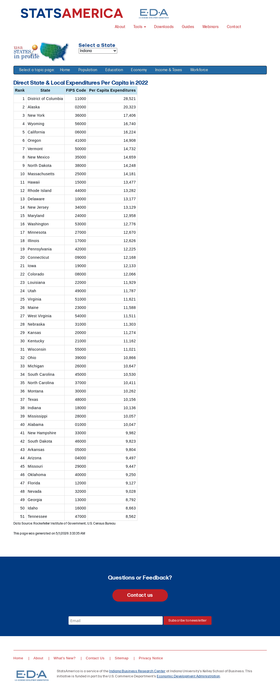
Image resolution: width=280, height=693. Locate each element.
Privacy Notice (151, 658)
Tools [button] (139, 27)
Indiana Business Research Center (137, 671)
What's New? (65, 658)
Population (87, 70)
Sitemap (122, 658)
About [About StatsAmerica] (120, 27)
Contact (234, 27)
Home (65, 70)
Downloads (164, 27)
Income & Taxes (168, 70)
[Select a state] (98, 51)
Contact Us (95, 658)
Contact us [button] (140, 595)
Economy (139, 70)
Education (114, 70)
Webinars (210, 27)
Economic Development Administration (188, 676)
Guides (188, 27)
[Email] (115, 620)
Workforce (199, 70)
